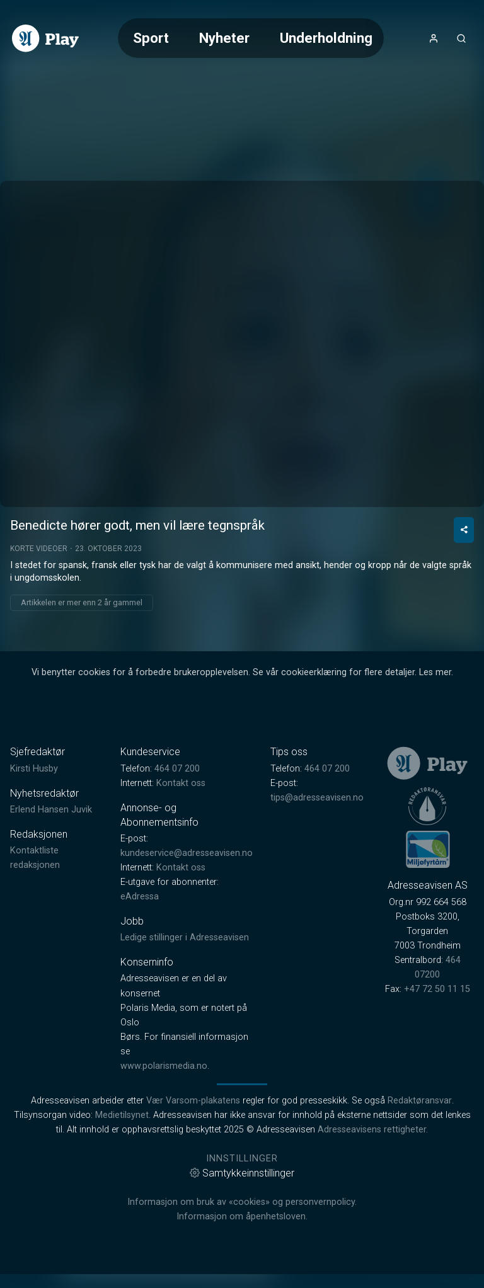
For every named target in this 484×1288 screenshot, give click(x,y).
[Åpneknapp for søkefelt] (461, 38)
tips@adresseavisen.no (317, 906)
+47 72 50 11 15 (437, 1097)
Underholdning (326, 38)
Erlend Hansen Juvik (51, 918)
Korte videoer (38, 657)
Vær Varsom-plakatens (193, 1209)
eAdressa (139, 1005)
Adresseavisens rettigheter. (373, 1238)
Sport (151, 38)
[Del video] (464, 638)
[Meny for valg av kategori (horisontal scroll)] (251, 38)
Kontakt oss (180, 891)
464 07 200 (177, 877)
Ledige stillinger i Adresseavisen (184, 1045)
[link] (45, 38)
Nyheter (224, 38)
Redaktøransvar (420, 1209)
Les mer (435, 780)
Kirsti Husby (34, 877)
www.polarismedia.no (163, 1174)
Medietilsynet (122, 1223)
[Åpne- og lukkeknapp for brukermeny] (433, 38)
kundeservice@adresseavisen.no (186, 961)
